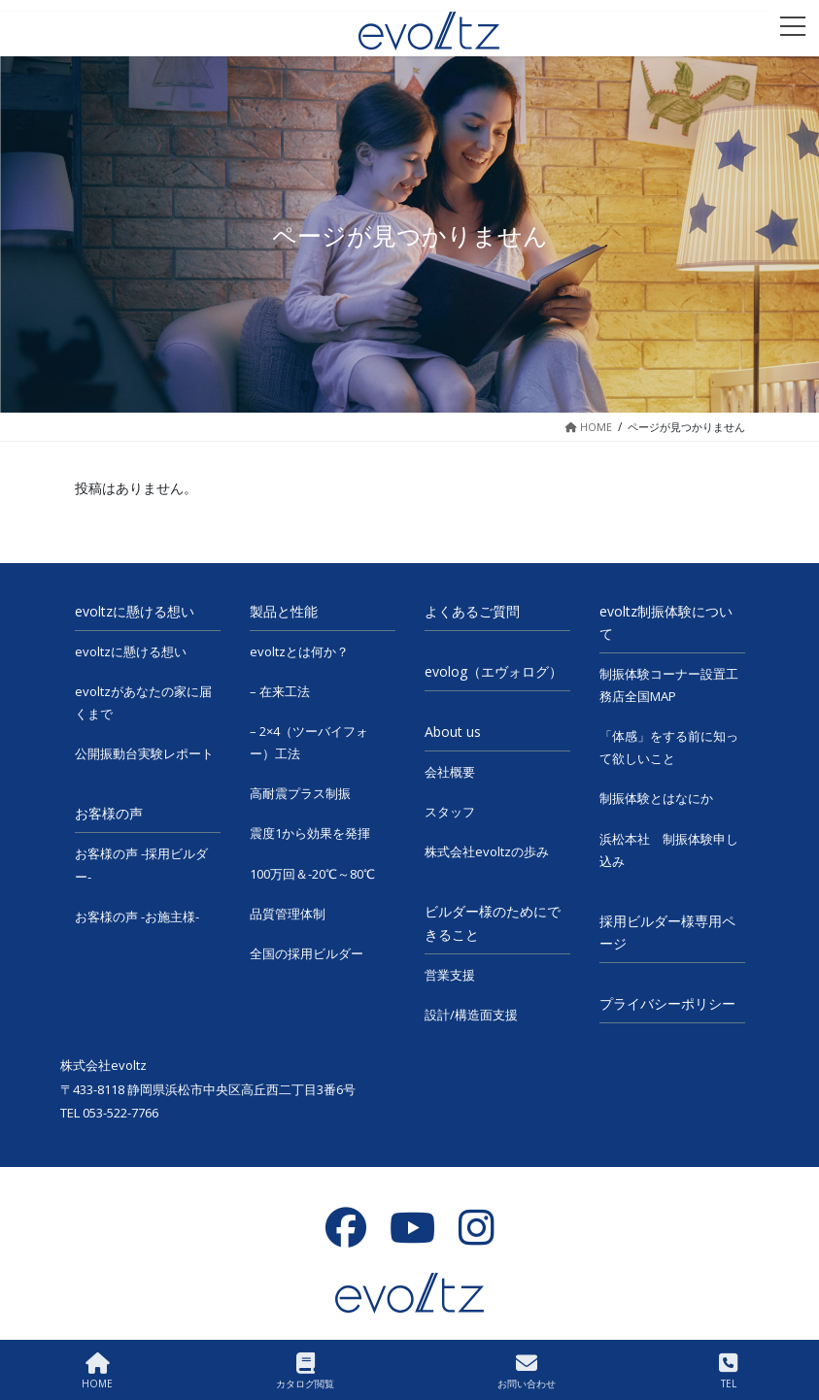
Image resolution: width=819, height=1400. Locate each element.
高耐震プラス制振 (300, 793)
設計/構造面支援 (471, 1014)
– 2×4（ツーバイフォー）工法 (309, 742)
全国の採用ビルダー (306, 953)
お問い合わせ (526, 1371)
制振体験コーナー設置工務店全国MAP (668, 685)
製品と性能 (284, 611)
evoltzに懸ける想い (134, 611)
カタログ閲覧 (305, 1371)
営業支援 (450, 974)
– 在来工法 (280, 691)
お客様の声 (109, 813)
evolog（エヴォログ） (494, 671)
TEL (728, 1371)
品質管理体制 (287, 913)
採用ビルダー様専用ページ (667, 932)
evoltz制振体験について (666, 622)
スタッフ (450, 811)
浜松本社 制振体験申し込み (668, 850)
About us (453, 731)
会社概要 (450, 772)
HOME (97, 1371)
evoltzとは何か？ (299, 651)
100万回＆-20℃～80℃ (312, 874)
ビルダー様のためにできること (493, 922)
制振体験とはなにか (656, 798)
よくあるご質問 (472, 611)
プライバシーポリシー (667, 1003)
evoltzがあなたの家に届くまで (143, 702)
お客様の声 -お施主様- (137, 916)
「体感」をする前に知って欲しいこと (668, 747)
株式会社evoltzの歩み (487, 851)
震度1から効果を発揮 (310, 833)
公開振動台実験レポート (144, 753)
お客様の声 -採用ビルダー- (141, 864)
